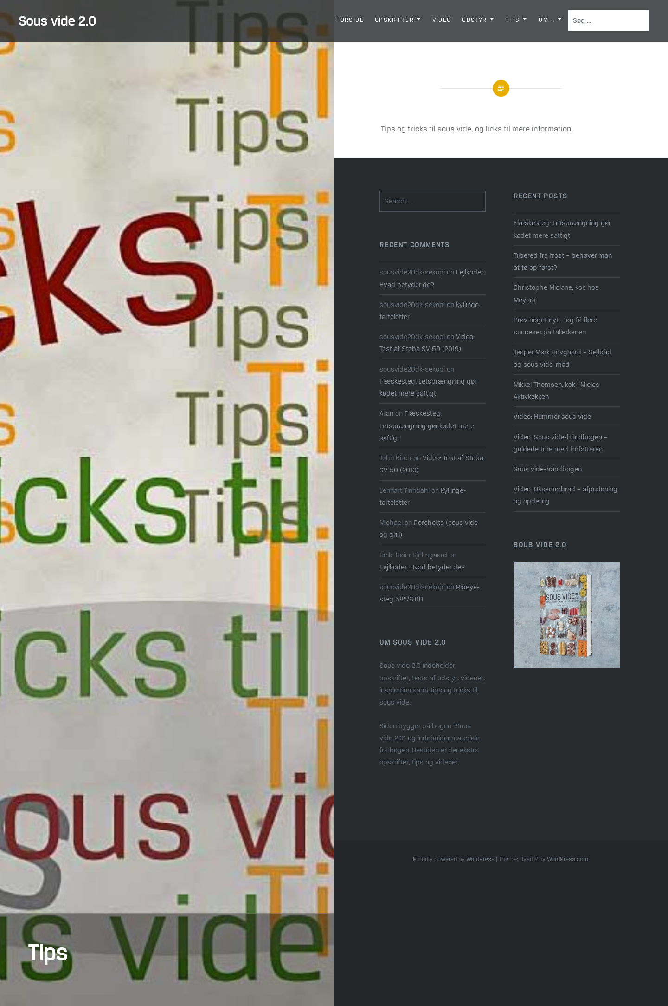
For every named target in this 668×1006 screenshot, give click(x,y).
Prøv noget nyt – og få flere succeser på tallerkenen (555, 326)
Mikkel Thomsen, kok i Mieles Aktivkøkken (556, 390)
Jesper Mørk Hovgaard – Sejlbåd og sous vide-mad (562, 358)
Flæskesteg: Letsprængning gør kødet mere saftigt (562, 229)
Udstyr (474, 19)
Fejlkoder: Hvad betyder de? (422, 567)
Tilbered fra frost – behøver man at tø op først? (563, 261)
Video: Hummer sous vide (552, 416)
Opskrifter (394, 19)
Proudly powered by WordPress (454, 859)
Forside (350, 19)
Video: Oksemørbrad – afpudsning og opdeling (565, 495)
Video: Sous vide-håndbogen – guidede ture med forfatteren (561, 443)
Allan (386, 413)
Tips (513, 19)
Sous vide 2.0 (57, 20)
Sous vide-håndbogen (548, 469)
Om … (547, 19)
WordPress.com (567, 859)
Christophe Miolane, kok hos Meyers (556, 293)
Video (441, 19)
